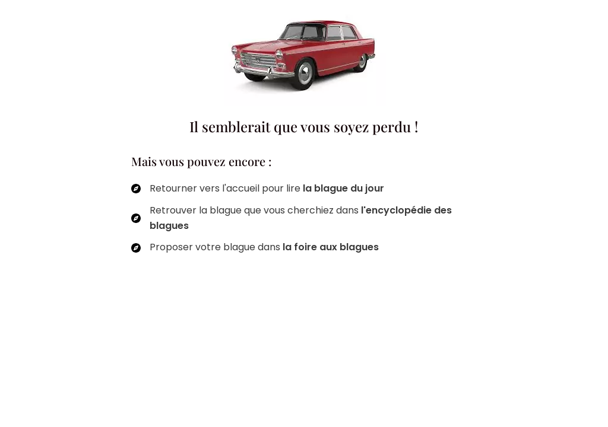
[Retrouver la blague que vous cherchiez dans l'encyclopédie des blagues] (304, 218)
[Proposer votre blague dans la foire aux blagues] (255, 247)
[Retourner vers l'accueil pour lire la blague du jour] (257, 188)
